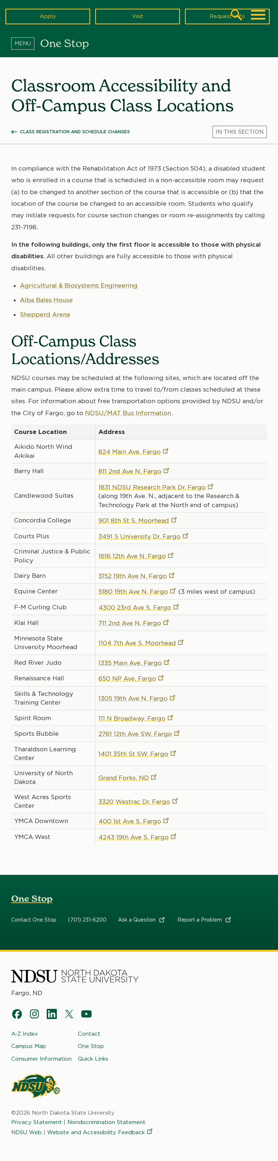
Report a (204, 920)
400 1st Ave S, (134, 821)
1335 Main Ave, (134, 663)
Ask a (142, 920)
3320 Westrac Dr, (138, 801)
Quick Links (93, 1059)
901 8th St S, (138, 520)
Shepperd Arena (45, 314)
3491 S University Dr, (143, 536)
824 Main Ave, (133, 451)
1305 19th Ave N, (137, 698)
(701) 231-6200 (87, 920)
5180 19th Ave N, (137, 592)
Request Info (227, 16)
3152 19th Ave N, (137, 576)
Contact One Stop (33, 920)
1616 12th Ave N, (136, 556)
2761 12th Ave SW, (139, 734)
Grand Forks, (127, 777)
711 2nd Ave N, (134, 623)
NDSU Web (26, 1132)
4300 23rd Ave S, (139, 607)
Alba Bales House (46, 300)
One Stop (31, 898)
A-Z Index (24, 1034)
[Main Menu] (258, 15)
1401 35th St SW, (137, 753)
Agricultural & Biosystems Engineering (79, 285)
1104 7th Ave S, (141, 643)
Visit (137, 16)
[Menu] (25, 43)
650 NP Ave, (131, 678)
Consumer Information (41, 1059)
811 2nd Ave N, (134, 471)
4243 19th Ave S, (137, 837)
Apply (48, 16)
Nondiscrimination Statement (106, 1122)
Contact (89, 1034)
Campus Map (28, 1046)
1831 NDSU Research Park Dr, (156, 487)
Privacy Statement (36, 1122)
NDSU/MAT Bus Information (128, 413)
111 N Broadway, (136, 718)
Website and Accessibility (100, 1132)
